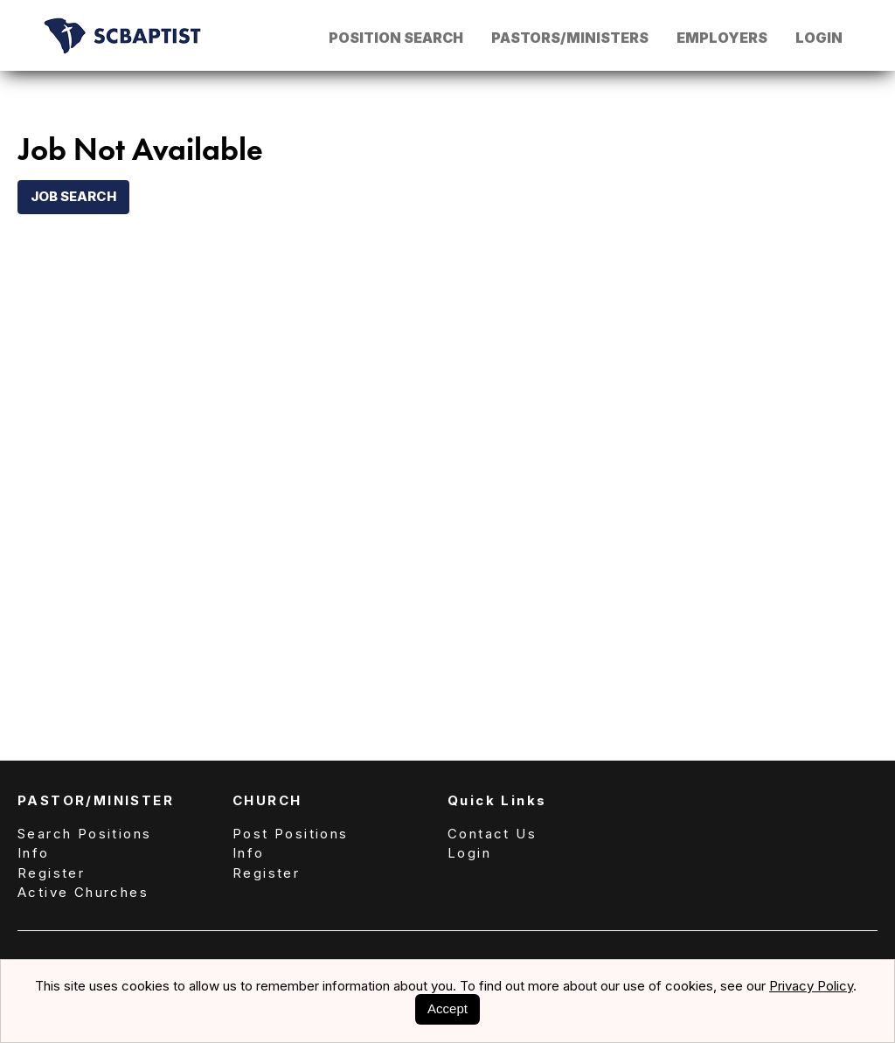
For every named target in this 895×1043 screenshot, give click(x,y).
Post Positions (290, 833)
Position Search (396, 37)
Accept (447, 1008)
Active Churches (83, 892)
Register (51, 873)
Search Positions (84, 833)
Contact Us (492, 833)
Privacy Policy (811, 985)
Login (819, 37)
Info (33, 853)
